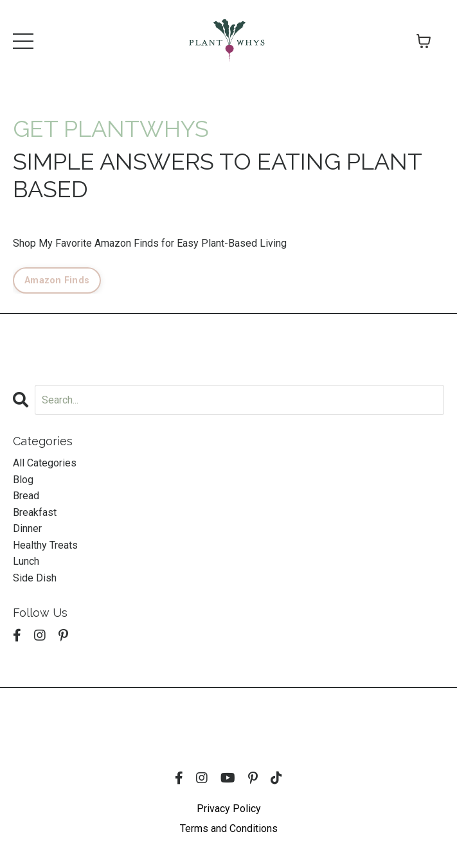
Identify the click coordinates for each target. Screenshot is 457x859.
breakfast (35, 512)
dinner (27, 528)
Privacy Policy (229, 808)
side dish (35, 578)
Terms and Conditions (229, 828)
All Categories (44, 463)
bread (26, 496)
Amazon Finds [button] (56, 280)
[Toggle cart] (423, 41)
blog (23, 480)
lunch (26, 561)
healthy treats (45, 545)
